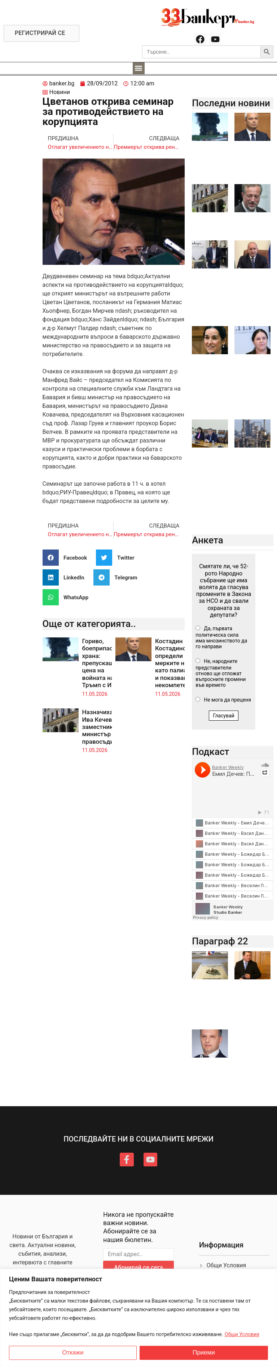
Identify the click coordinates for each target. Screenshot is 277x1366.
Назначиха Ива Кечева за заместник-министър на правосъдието (102, 726)
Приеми (204, 1353)
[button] (139, 68)
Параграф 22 (220, 941)
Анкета (207, 540)
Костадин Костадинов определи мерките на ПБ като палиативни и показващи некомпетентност (180, 663)
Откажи (72, 1353)
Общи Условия (242, 1334)
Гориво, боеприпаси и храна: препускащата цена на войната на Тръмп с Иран (103, 663)
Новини (59, 92)
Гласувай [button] (223, 715)
